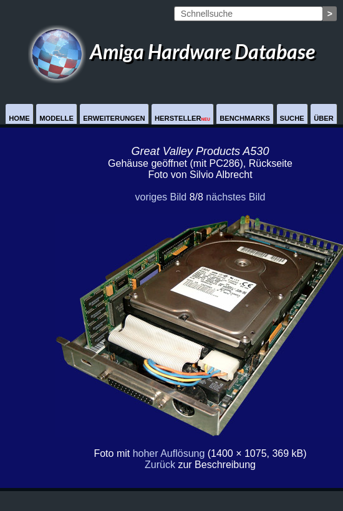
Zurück (160, 464)
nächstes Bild (235, 197)
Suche (292, 118)
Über (324, 118)
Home (19, 118)
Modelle (56, 118)
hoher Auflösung (169, 453)
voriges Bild (160, 197)
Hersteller (182, 118)
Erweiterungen (114, 118)
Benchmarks (245, 118)
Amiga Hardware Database (171, 51)
